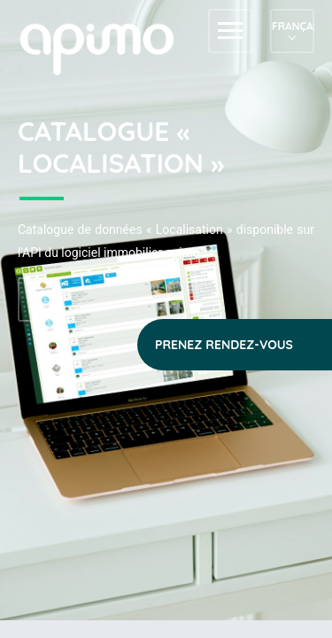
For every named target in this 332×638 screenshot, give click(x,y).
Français (292, 26)
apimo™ (106, 47)
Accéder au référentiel (39, 299)
